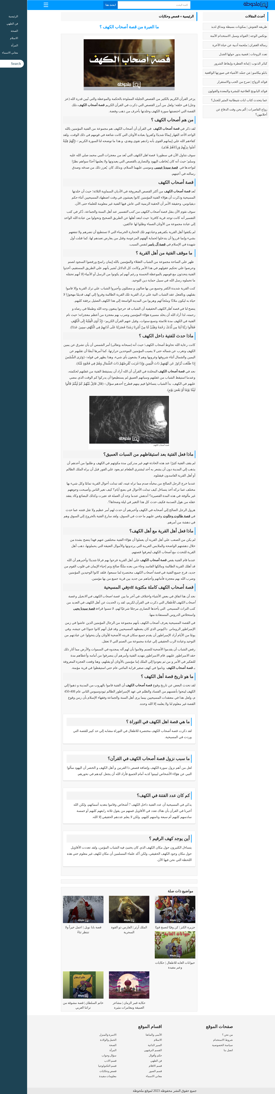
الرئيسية (161, 16)
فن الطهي (129, 1060)
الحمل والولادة (81, 1039)
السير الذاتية (128, 1045)
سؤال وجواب (82, 1055)
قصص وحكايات (142, 16)
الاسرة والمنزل (80, 1034)
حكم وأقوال (128, 1055)
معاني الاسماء (127, 1076)
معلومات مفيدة (80, 1076)
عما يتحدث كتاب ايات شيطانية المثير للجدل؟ (212, 100)
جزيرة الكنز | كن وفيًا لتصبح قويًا (148, 927)
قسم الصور (128, 1071)
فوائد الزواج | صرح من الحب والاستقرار (215, 82)
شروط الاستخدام (196, 1039)
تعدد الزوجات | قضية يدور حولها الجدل (216, 54)
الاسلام (131, 1039)
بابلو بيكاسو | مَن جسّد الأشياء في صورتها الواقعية (209, 72)
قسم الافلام (128, 1065)
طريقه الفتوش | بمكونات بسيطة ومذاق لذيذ (212, 27)
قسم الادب (83, 1060)
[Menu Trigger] (19, 5)
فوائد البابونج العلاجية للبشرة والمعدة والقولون (210, 91)
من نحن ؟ (200, 1034)
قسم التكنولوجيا (80, 1065)
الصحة (85, 1045)
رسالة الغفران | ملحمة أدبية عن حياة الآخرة (212, 45)
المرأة (85, 1050)
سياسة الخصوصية (195, 1045)
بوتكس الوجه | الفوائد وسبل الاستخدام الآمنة (211, 36)
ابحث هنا (83, 5)
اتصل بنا (201, 1050)
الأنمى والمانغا (127, 1034)
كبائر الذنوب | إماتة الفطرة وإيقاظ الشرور (213, 63)
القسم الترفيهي (126, 1050)
